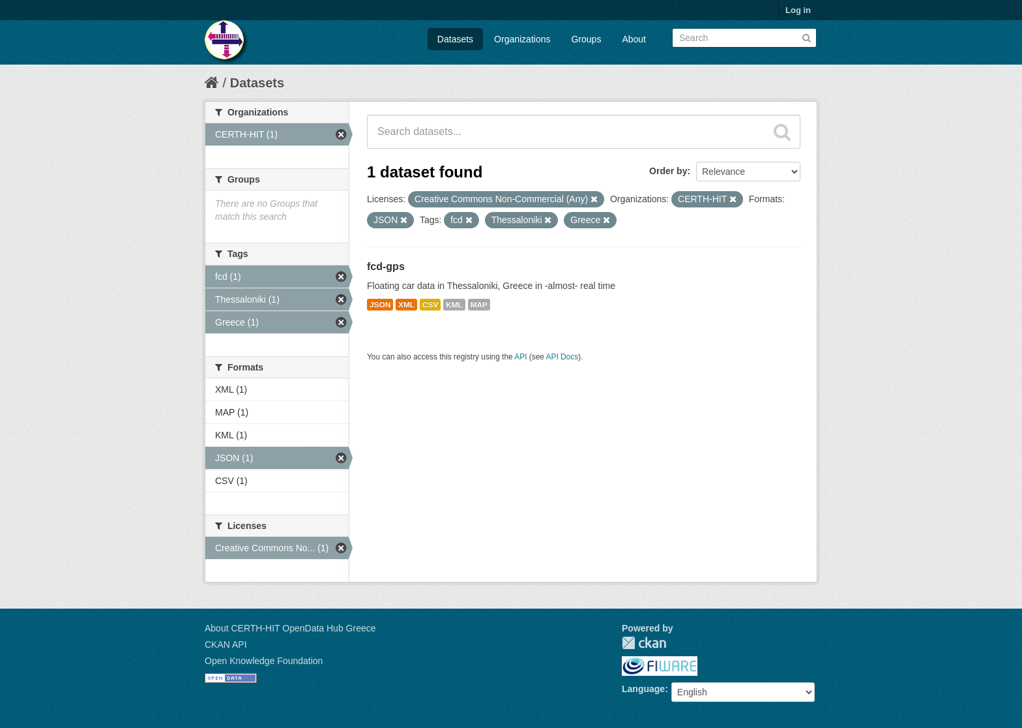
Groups (586, 39)
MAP (479, 304)
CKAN (644, 643)
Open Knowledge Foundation (264, 661)
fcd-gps (386, 266)
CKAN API (226, 644)
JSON (380, 304)
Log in (798, 10)
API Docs (562, 356)
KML (454, 304)
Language (643, 689)
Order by (668, 171)
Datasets (455, 39)
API (520, 356)
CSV (430, 304)
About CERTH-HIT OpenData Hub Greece (290, 628)
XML (406, 304)
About (634, 39)
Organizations (522, 39)
